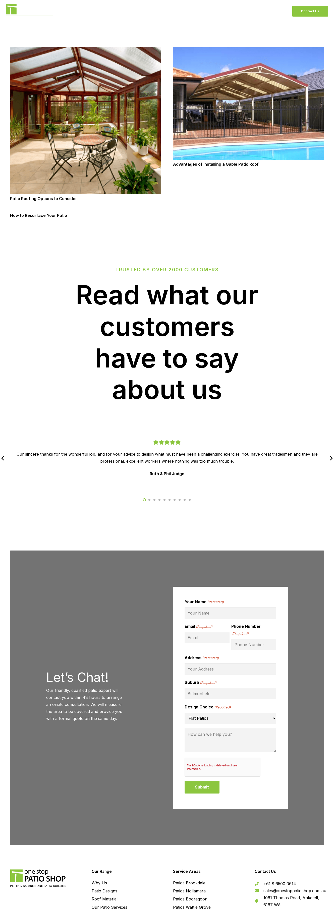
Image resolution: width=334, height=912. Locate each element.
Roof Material (105, 898)
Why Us (99, 882)
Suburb (200, 682)
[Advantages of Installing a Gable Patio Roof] (248, 50)
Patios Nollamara (189, 890)
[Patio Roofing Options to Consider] (85, 50)
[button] (144, 499)
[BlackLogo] (29, 11)
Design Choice (208, 707)
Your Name (204, 601)
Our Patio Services (109, 907)
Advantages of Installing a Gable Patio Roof (216, 164)
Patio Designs (104, 890)
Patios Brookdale (189, 882)
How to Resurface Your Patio (38, 215)
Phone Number (246, 630)
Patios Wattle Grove (192, 907)
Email (198, 626)
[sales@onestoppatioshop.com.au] (259, 890)
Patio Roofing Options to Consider (43, 198)
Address (202, 657)
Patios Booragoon (190, 898)
